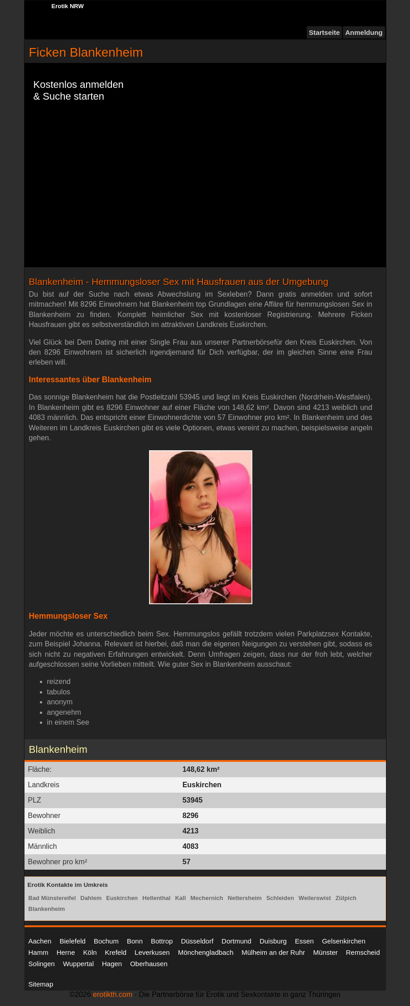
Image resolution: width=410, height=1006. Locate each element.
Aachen (40, 941)
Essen (304, 941)
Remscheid (363, 952)
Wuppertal (78, 963)
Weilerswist (315, 898)
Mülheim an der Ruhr (273, 952)
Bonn (135, 941)
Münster (325, 952)
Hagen (112, 963)
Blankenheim (47, 908)
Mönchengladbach (206, 952)
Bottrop (162, 941)
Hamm (38, 952)
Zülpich (345, 898)
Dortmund (236, 941)
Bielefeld (72, 941)
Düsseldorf (197, 941)
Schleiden (280, 898)
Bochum (106, 941)
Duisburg (273, 941)
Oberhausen (149, 963)
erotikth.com (112, 994)
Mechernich (206, 898)
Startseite (324, 32)
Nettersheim (245, 898)
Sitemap (41, 984)
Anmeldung (364, 32)
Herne (66, 952)
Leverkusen (152, 952)
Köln (90, 952)
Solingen (42, 963)
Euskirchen (122, 898)
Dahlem (90, 898)
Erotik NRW (68, 6)
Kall (180, 898)
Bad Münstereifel (52, 898)
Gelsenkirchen (344, 941)
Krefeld (116, 952)
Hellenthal (156, 898)
